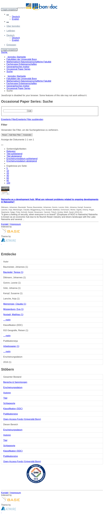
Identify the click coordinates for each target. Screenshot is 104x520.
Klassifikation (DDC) (13, 408)
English (15, 19)
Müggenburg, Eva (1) (13, 309)
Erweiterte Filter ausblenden (29, 119)
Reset (4, 135)
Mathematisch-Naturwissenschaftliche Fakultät (28, 81)
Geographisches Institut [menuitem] (17, 66)
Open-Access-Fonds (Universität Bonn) (22, 419)
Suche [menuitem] (9, 71)
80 (7, 180)
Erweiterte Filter (8, 119)
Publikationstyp (10, 414)
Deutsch (16, 16)
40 (7, 176)
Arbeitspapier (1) (11, 346)
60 (7, 178)
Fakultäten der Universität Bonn (21, 78)
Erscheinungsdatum (12, 387)
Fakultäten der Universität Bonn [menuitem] (21, 59)
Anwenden (27, 135)
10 (7, 171)
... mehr (7, 320)
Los (29, 111)
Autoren (7, 393)
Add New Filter (15, 135)
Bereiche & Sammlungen (15, 382)
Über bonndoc (13, 26)
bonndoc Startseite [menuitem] (16, 57)
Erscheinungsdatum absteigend (21, 161)
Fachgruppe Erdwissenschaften (21, 83)
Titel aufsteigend (14, 154)
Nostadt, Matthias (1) (13, 314)
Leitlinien (10, 31)
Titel (5, 398)
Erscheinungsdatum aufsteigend (22, 158)
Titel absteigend (14, 156)
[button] (10, 35)
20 (7, 173)
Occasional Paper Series (18, 88)
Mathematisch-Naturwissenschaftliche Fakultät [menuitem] (28, 62)
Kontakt (4, 224)
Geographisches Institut (17, 86)
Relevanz (11, 151)
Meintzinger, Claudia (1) (14, 304)
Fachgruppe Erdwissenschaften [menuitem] (21, 64)
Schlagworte (9, 403)
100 (8, 183)
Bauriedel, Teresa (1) (13, 272)
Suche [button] (4, 52)
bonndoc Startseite (17, 76)
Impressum (15, 224)
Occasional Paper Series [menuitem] (18, 69)
